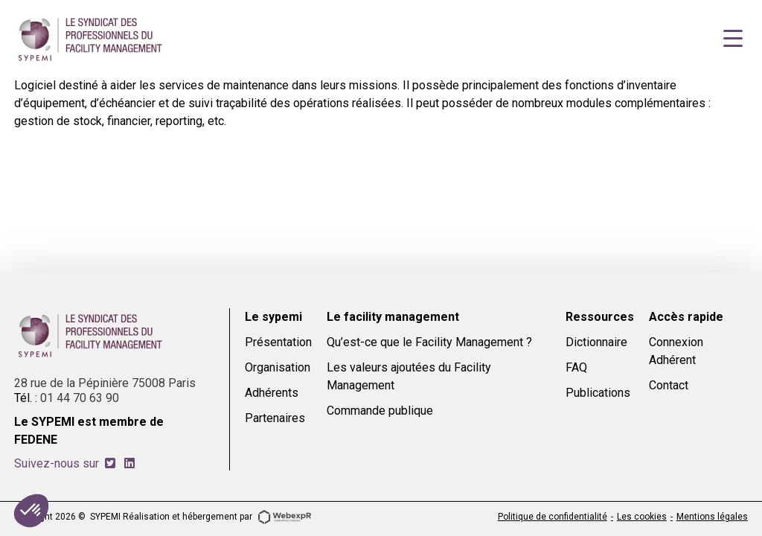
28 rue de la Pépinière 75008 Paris (105, 383)
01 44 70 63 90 (79, 398)
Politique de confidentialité (552, 516)
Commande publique (380, 410)
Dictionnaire (596, 342)
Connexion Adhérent (676, 351)
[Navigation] (733, 39)
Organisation (277, 367)
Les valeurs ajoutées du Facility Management (409, 376)
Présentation (278, 342)
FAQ (576, 367)
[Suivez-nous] (110, 463)
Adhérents (271, 393)
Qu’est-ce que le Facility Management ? (429, 342)
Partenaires (275, 418)
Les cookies (642, 516)
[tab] (110, 463)
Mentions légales (712, 516)
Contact (668, 385)
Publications (598, 393)
